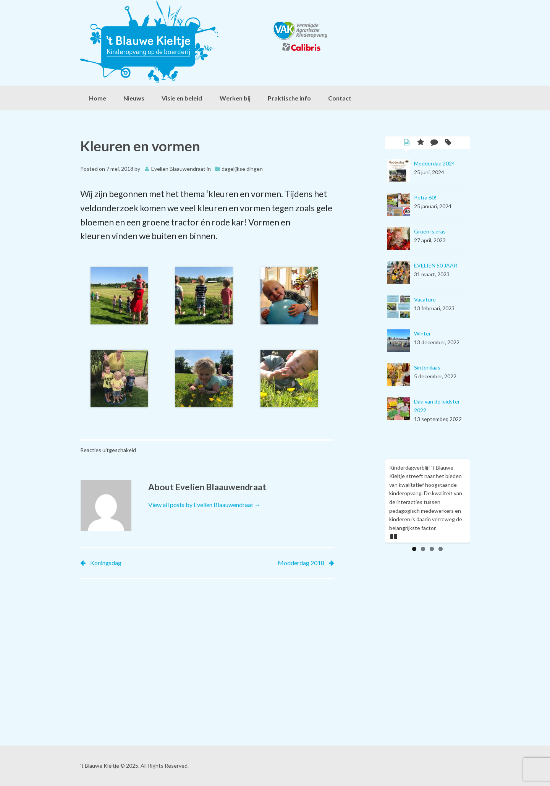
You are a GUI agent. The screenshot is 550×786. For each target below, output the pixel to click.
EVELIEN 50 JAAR (435, 265)
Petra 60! (425, 197)
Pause (394, 535)
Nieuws (133, 98)
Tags (448, 143)
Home (97, 98)
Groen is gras (430, 231)
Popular (420, 143)
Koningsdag (105, 562)
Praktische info (289, 98)
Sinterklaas (427, 367)
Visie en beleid (182, 98)
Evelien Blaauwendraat (178, 168)
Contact (339, 98)
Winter (422, 333)
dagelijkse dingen (242, 168)
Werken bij (235, 98)
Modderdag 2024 (434, 163)
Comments (434, 143)
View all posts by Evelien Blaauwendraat (204, 504)
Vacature (425, 299)
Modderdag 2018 (301, 562)
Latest (407, 143)
